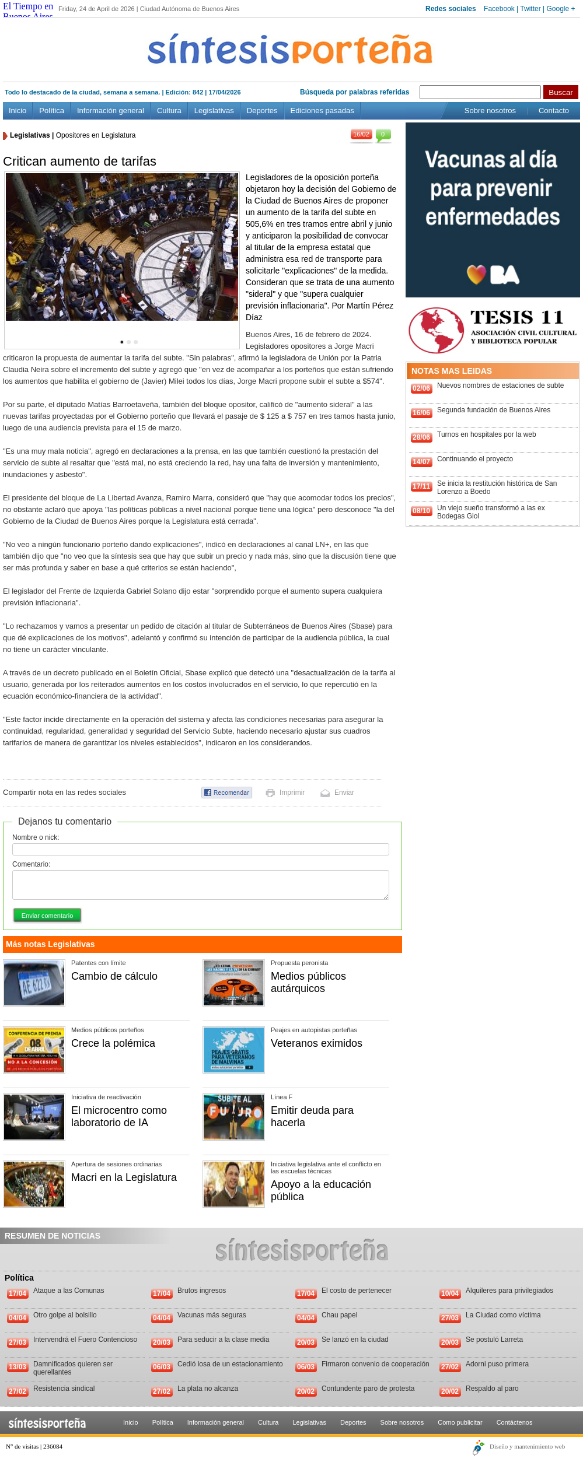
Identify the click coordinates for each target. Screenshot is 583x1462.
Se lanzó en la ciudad (355, 1339)
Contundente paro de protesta (368, 1388)
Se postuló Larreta (494, 1339)
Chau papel (339, 1315)
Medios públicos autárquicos (308, 982)
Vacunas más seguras (211, 1315)
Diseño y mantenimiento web (527, 1446)
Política (51, 110)
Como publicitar (460, 1422)
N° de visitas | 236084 (34, 1446)
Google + (560, 9)
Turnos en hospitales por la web (486, 434)
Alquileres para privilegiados (509, 1290)
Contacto (554, 110)
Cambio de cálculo (114, 976)
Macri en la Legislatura (124, 1177)
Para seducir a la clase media (223, 1339)
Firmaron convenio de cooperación (376, 1364)
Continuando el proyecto (475, 459)
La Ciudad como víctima (503, 1315)
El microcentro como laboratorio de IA (119, 1116)
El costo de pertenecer (357, 1290)
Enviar (344, 792)
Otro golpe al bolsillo (65, 1315)
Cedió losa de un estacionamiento (230, 1364)
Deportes (262, 110)
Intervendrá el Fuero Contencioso (85, 1339)
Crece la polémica (113, 1043)
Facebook (499, 9)
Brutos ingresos (201, 1290)
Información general (110, 110)
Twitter (530, 9)
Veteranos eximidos (316, 1043)
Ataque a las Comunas (68, 1290)
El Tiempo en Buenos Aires (28, 11)
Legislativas (214, 110)
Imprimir (292, 792)
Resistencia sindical (64, 1388)
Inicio (17, 110)
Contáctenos (515, 1422)
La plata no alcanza (207, 1388)
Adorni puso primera (497, 1364)
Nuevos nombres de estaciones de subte (500, 385)
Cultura (169, 110)
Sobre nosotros (490, 110)
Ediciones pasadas (322, 110)
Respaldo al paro (492, 1388)
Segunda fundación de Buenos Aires (493, 410)
